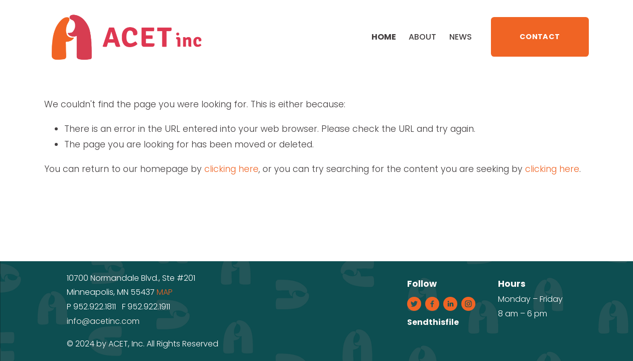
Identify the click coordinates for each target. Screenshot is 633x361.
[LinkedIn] (450, 304)
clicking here (231, 169)
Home (383, 37)
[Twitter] (414, 304)
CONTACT (540, 37)
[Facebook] (432, 304)
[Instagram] (468, 304)
